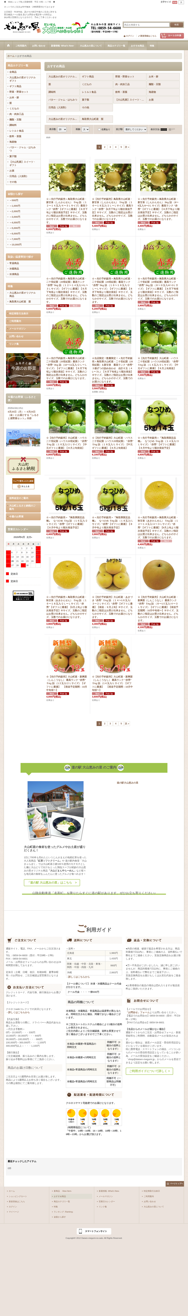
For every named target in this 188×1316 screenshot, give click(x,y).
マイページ (14, 1212)
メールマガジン (17, 328)
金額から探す (60, 1217)
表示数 (53, 129)
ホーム (12, 1191)
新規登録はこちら (148, 36)
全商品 (13, 72)
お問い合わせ (16, 336)
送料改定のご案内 (18, 498)
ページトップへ (176, 1184)
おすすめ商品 (60, 1196)
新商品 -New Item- (63, 1191)
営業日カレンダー (107, 1201)
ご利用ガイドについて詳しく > (149, 1071)
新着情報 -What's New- (109, 1191)
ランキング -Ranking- (63, 1212)
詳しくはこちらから (19, 1012)
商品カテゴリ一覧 (62, 1201)
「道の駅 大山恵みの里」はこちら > (52, 882)
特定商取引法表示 (18, 313)
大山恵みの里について (154, 1207)
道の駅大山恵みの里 (127, 782)
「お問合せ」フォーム (138, 1012)
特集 (56, 1207)
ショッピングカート (18, 1196)
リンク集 (14, 344)
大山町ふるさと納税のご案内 (22, 507)
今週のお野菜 (16, 516)
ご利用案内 (15, 321)
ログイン (130, 36)
